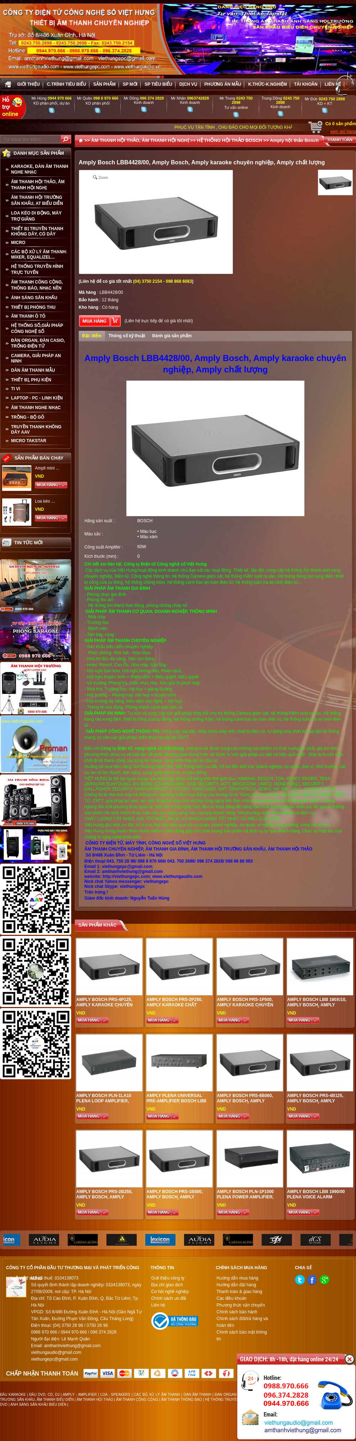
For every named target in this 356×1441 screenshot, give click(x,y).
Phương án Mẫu (222, 84)
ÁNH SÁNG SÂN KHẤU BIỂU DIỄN (38, 1404)
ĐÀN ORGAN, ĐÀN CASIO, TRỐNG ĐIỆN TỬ (38, 343)
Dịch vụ (188, 84)
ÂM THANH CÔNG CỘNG (137, 1400)
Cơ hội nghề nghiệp (170, 1291)
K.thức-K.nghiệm (267, 84)
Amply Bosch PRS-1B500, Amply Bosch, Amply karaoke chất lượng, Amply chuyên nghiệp (174, 1199)
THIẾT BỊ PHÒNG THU (33, 307)
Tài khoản (306, 84)
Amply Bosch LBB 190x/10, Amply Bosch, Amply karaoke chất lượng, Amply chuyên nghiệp (316, 1007)
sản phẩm (104, 84)
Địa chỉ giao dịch (167, 1284)
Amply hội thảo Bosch (294, 140)
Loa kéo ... (45, 501)
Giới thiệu (28, 84)
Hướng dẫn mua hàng (237, 1278)
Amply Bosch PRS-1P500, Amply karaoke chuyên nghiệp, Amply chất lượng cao (247, 1007)
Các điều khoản (231, 1298)
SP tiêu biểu (158, 84)
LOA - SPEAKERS (115, 1395)
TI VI (15, 388)
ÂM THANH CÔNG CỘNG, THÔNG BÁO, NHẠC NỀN (37, 285)
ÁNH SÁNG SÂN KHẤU (34, 297)
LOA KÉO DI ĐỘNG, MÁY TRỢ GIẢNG (36, 216)
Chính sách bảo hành (236, 1311)
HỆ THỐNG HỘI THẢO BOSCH (229, 140)
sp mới (130, 84)
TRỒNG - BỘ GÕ (27, 417)
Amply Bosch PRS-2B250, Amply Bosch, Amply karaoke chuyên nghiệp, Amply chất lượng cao (105, 1199)
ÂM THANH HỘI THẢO (95, 1400)
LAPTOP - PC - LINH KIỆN (37, 398)
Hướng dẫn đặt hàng (236, 1284)
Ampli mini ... (47, 468)
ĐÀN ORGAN (225, 1395)
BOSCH (145, 520)
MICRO (18, 242)
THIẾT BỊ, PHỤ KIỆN (31, 379)
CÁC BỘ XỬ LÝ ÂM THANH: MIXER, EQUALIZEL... (39, 254)
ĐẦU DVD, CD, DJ (44, 1395)
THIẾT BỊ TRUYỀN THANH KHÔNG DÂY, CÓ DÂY (37, 231)
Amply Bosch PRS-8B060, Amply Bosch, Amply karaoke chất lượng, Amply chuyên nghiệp (245, 1103)
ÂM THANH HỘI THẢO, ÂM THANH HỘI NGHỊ (37, 184)
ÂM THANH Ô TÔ (28, 316)
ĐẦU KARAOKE (13, 1395)
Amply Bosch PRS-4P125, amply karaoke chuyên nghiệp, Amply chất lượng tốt (107, 1007)
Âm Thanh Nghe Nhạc (36, 407)
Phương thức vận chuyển (240, 1305)
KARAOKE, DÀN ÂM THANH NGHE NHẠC (39, 169)
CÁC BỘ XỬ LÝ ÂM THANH (157, 1395)
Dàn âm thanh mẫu (33, 370)
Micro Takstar (28, 440)
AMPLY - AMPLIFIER (80, 1395)
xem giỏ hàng (343, 131)
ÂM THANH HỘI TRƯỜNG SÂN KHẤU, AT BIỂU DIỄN (37, 200)
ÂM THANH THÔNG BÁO (181, 1400)
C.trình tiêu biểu (66, 84)
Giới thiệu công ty (167, 1278)
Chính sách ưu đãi (168, 1298)
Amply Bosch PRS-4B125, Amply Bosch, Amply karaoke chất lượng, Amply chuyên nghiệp (315, 1103)
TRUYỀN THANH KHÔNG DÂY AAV (36, 429)
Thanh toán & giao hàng (239, 1291)
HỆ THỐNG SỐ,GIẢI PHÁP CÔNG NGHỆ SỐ (37, 328)
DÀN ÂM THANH (197, 1395)
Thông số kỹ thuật (127, 335)
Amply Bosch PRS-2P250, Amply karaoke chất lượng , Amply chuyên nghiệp (174, 1007)
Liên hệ (333, 84)
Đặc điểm (91, 335)
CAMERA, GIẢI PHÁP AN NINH (36, 358)
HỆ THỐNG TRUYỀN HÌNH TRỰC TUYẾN (37, 269)
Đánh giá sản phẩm (172, 335)
